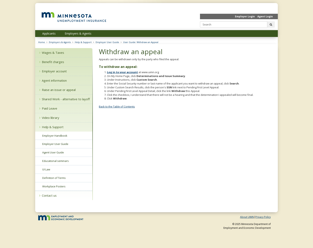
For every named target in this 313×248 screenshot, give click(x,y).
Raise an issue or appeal (57, 90)
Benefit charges (51, 62)
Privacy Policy (263, 217)
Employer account (53, 71)
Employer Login (245, 16)
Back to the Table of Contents (117, 106)
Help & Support (83, 42)
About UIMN (247, 217)
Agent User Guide (53, 152)
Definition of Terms (54, 178)
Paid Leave (48, 108)
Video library (49, 118)
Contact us (48, 195)
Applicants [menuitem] (49, 33)
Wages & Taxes (51, 53)
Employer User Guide (107, 42)
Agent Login (265, 16)
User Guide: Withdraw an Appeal (140, 42)
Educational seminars (55, 161)
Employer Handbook (54, 135)
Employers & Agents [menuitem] (78, 33)
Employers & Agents (60, 42)
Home (41, 42)
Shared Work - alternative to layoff (64, 99)
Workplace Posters (54, 186)
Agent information (53, 80)
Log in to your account (122, 72)
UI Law (46, 169)
